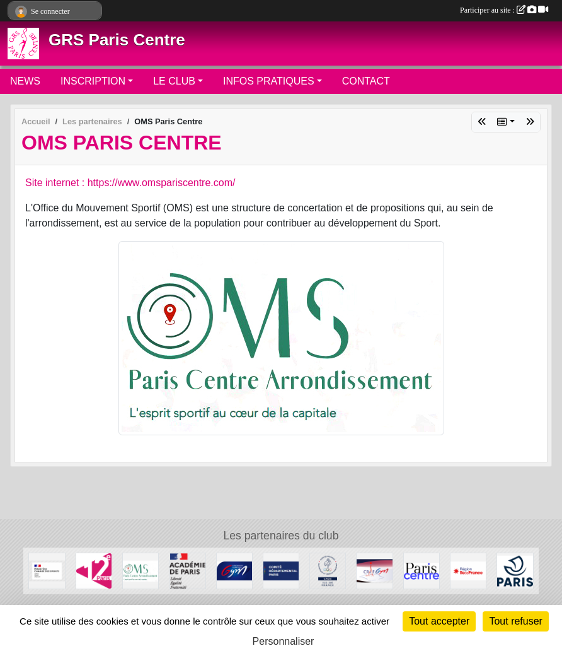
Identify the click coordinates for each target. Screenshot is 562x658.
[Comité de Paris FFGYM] (281, 570)
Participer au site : (504, 10)
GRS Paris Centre (117, 39)
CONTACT (366, 81)
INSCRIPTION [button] (92, 81)
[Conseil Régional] (468, 570)
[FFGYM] (234, 570)
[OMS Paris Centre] (140, 570)
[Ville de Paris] (514, 570)
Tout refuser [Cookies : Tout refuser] (515, 621)
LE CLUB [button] (174, 81)
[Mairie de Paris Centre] (421, 570)
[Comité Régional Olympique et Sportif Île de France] (327, 570)
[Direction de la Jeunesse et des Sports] (187, 570)
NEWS (25, 81)
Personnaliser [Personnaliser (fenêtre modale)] (283, 641)
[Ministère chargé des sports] (46, 570)
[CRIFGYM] (374, 570)
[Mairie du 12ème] (94, 570)
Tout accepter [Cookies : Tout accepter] (439, 621)
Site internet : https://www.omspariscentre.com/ (130, 182)
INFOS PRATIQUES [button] (268, 81)
